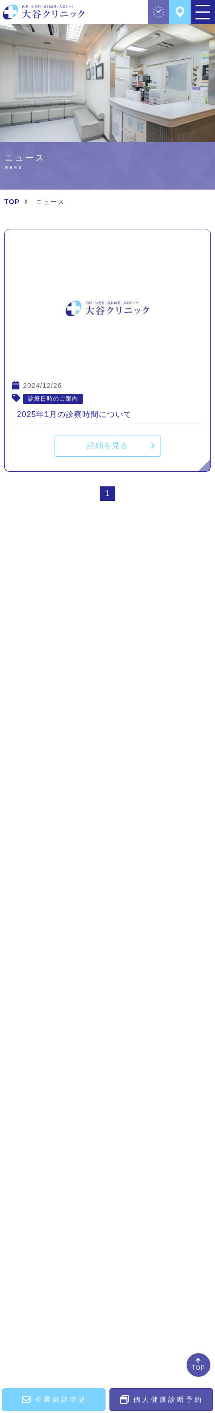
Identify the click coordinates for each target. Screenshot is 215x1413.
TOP (198, 1368)
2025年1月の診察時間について (74, 414)
